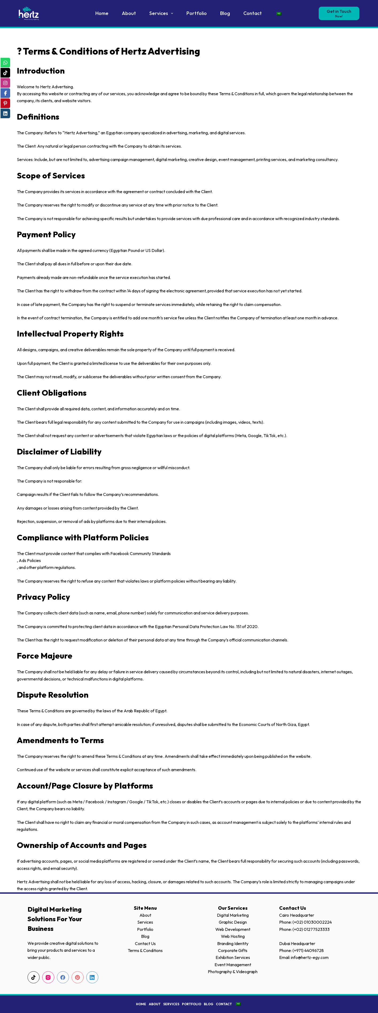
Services (162, 13)
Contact (252, 13)
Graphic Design (233, 922)
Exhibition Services (233, 957)
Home (101, 13)
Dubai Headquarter (297, 943)
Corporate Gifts (232, 950)
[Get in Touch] (339, 13)
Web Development (232, 929)
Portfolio (196, 13)
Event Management (233, 964)
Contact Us (145, 943)
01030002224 (318, 922)
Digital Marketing (233, 915)
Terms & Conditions (145, 950)
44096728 (314, 950)
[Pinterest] (78, 977)
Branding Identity (232, 943)
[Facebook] (63, 977)
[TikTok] (34, 977)
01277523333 (317, 929)
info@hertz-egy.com (310, 957)
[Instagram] (48, 977)
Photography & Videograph (233, 971)
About (129, 13)
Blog (225, 13)
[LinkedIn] (92, 977)
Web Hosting (233, 936)
